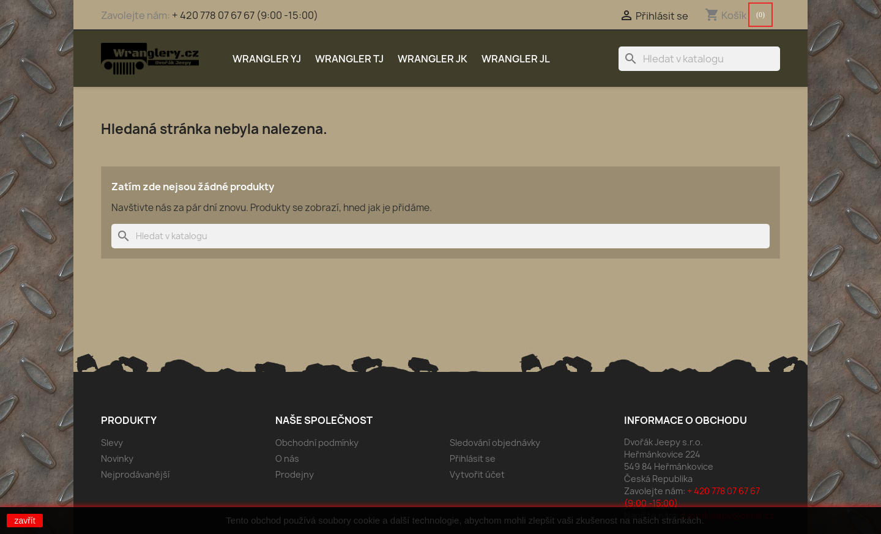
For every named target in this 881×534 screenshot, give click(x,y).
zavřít (24, 520)
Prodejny (294, 474)
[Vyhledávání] (699, 58)
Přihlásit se (473, 458)
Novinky (117, 458)
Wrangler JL (515, 58)
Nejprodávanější (135, 474)
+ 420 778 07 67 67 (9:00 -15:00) (245, 15)
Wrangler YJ (266, 58)
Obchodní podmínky (317, 442)
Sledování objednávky (495, 442)
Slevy (112, 442)
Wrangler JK (432, 58)
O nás (287, 458)
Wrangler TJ (349, 58)
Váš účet (474, 420)
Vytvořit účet (477, 474)
